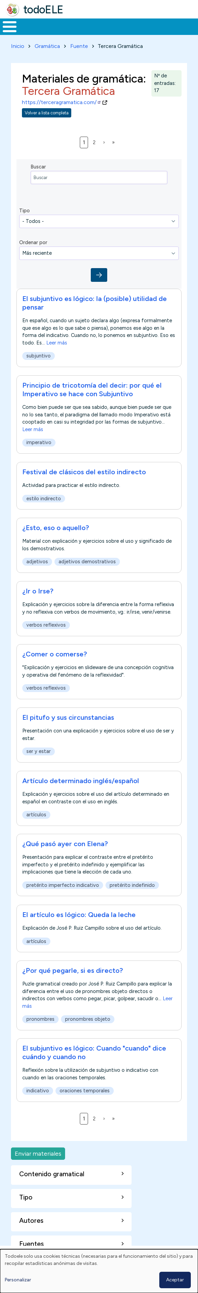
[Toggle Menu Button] (9, 26)
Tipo (24, 211)
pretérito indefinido (132, 885)
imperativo (38, 443)
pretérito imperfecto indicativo (62, 885)
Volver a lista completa (47, 112)
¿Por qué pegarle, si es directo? (72, 970)
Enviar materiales (38, 1153)
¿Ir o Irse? (37, 591)
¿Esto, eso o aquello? (55, 528)
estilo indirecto (43, 498)
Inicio (17, 46)
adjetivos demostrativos (87, 561)
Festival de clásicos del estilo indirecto (84, 472)
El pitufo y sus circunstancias (68, 717)
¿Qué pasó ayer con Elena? (65, 844)
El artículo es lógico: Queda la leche (79, 915)
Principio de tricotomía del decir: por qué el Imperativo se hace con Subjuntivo (92, 389)
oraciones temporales (85, 1091)
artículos (36, 815)
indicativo (37, 1091)
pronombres (40, 1019)
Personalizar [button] (18, 1280)
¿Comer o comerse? (54, 654)
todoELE (43, 9)
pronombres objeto (87, 1019)
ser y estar (38, 751)
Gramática (47, 46)
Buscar (38, 167)
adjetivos (37, 561)
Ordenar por (33, 242)
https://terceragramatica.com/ (61, 102)
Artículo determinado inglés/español (80, 781)
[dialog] (99, 1271)
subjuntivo (38, 356)
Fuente (79, 46)
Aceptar (175, 1280)
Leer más (56, 343)
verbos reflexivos (46, 625)
